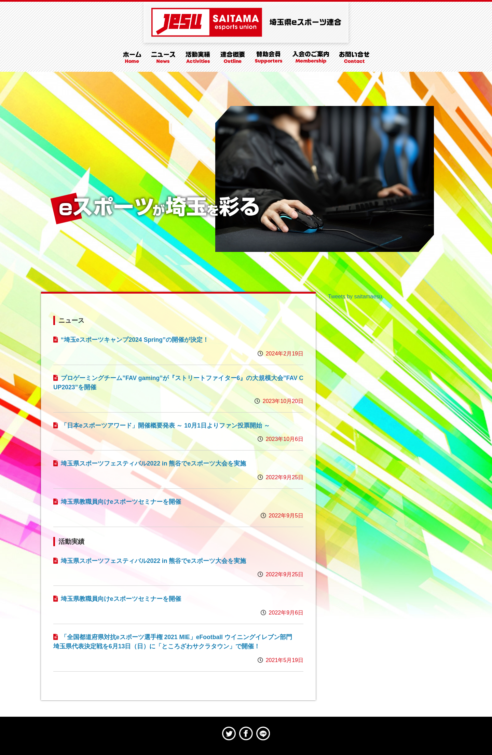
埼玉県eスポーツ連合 (246, 22)
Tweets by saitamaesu (355, 296)
